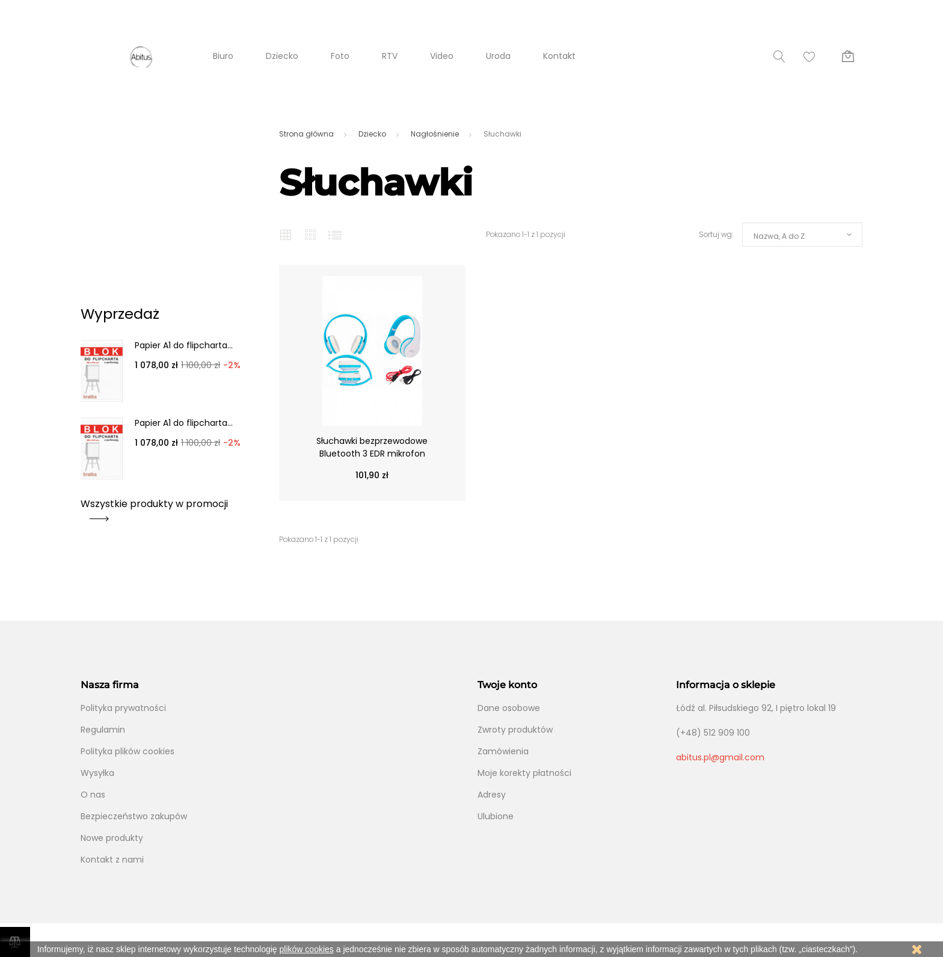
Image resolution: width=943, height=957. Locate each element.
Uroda (498, 56)
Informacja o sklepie (725, 685)
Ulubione (496, 816)
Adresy (492, 795)
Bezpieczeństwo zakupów (134, 816)
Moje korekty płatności (524, 773)
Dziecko (282, 56)
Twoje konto (507, 685)
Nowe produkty (112, 838)
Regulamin (103, 730)
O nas (93, 795)
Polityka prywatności (123, 708)
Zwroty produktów (515, 730)
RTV (390, 56)
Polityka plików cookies (127, 751)
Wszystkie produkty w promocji (154, 508)
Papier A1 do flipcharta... (184, 345)
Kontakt (559, 56)
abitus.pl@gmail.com (720, 757)
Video (441, 56)
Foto (340, 56)
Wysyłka (97, 773)
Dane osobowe (509, 708)
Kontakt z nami (112, 860)
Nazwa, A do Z (779, 236)
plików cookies (307, 949)
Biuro (223, 56)
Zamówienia (503, 751)
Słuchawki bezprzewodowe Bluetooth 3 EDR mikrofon (372, 447)
